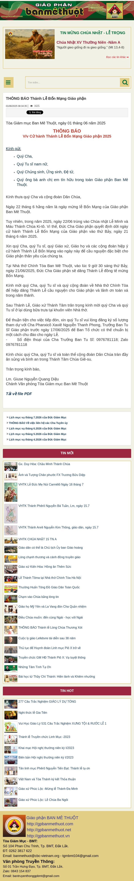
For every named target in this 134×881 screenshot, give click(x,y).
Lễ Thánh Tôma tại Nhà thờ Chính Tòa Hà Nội (49, 577)
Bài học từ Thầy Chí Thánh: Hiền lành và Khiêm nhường (56, 676)
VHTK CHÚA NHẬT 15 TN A (37, 539)
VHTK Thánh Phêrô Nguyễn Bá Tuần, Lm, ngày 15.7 (53, 505)
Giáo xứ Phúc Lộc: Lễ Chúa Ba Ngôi (43, 799)
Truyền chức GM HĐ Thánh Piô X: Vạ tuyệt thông (51, 657)
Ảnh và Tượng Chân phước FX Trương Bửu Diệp (51, 475)
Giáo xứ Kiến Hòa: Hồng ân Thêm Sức (44, 566)
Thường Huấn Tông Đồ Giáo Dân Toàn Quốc (49, 587)
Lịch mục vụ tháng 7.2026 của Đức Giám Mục (37, 417)
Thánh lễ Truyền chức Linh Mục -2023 (44, 736)
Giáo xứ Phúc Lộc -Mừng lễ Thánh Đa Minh (48, 788)
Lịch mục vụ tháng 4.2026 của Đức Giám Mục (37, 439)
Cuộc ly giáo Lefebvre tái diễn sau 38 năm (47, 638)
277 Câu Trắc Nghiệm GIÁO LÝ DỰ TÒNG (47, 701)
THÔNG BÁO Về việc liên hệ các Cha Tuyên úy (38, 422)
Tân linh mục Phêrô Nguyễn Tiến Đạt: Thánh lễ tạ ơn (54, 768)
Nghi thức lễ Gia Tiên (32, 712)
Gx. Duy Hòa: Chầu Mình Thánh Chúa (44, 464)
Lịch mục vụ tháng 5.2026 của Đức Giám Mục (37, 434)
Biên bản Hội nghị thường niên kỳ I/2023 (45, 757)
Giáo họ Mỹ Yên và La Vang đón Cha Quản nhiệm (52, 606)
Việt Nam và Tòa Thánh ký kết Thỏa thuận (47, 779)
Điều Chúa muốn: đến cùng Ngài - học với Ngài (50, 617)
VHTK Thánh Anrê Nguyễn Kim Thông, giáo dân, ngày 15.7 (58, 527)
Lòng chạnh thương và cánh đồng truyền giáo (49, 557)
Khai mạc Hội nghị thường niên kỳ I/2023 (46, 748)
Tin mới (67, 453)
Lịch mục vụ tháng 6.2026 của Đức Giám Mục (37, 428)
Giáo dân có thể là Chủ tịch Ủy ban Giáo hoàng (50, 547)
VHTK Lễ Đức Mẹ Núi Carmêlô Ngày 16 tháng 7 (51, 484)
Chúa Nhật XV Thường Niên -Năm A (88, 42)
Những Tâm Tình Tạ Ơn (34, 667)
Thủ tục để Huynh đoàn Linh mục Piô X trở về (49, 648)
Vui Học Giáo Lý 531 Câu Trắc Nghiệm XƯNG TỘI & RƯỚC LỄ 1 (62, 723)
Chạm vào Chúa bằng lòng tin (38, 596)
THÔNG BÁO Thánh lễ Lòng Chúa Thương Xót (50, 627)
